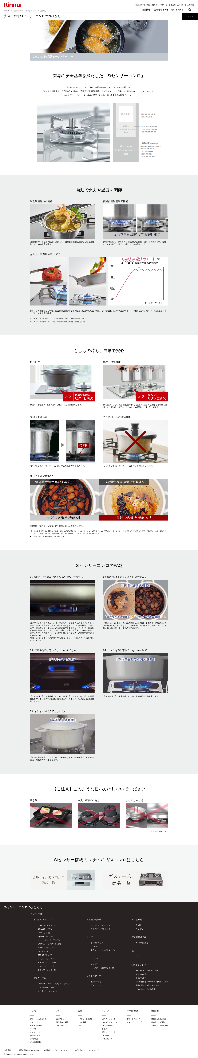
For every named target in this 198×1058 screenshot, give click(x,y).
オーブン (90, 937)
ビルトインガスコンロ (44, 919)
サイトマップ (93, 1050)
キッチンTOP (36, 914)
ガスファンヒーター (109, 1019)
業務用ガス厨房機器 (158, 1019)
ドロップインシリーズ (47, 970)
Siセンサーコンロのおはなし (147, 970)
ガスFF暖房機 (107, 1026)
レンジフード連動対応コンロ (102, 968)
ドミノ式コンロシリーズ (47, 962)
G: (137, 957)
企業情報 (190, 5)
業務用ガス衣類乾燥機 (159, 1026)
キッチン (33, 1011)
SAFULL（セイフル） (46, 948)
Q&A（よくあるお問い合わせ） (172, 5)
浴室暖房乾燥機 (62, 1022)
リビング (105, 1011)
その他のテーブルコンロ (47, 991)
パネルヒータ (107, 1039)
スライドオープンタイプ (100, 929)
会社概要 (47, 1050)
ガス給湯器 (82, 1022)
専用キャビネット (98, 982)
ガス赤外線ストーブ (109, 1022)
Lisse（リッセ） (44, 933)
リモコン (81, 1026)
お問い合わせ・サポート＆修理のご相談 (152, 982)
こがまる (139, 929)
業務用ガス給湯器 (158, 1022)
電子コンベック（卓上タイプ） (103, 950)
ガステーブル (40, 978)
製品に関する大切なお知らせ (146, 5)
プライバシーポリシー (62, 1050)
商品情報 (146, 9)
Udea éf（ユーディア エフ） (49, 940)
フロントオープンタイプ (100, 925)
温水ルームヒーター (109, 1032)
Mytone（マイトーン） (47, 936)
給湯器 (80, 1011)
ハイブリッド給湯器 (85, 1019)
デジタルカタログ (143, 974)
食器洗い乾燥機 (93, 919)
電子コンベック (97, 943)
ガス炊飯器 (137, 919)
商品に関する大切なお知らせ (147, 985)
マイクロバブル (62, 1026)
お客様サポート (161, 9)
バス (58, 1011)
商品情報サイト (10, 1050)
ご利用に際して (79, 1050)
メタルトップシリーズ (47, 959)
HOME (7, 11)
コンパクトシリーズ (46, 966)
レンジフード (92, 958)
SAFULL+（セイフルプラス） (50, 944)
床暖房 (104, 1029)
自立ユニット (96, 985)
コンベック (95, 946)
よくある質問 (141, 978)
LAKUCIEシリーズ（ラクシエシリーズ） (54, 984)
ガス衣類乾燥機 (132, 1011)
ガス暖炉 (105, 1035)
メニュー (191, 16)
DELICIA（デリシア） (47, 925)
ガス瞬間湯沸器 (142, 943)
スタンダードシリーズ (47, 987)
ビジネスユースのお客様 (145, 989)
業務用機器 (155, 1011)
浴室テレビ (60, 1019)
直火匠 (138, 925)
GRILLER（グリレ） (46, 929)
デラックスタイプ (133, 1019)
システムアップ (93, 976)
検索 (189, 9)
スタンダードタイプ (134, 1022)
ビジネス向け (177, 9)
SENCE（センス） (45, 955)
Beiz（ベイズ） (44, 951)
